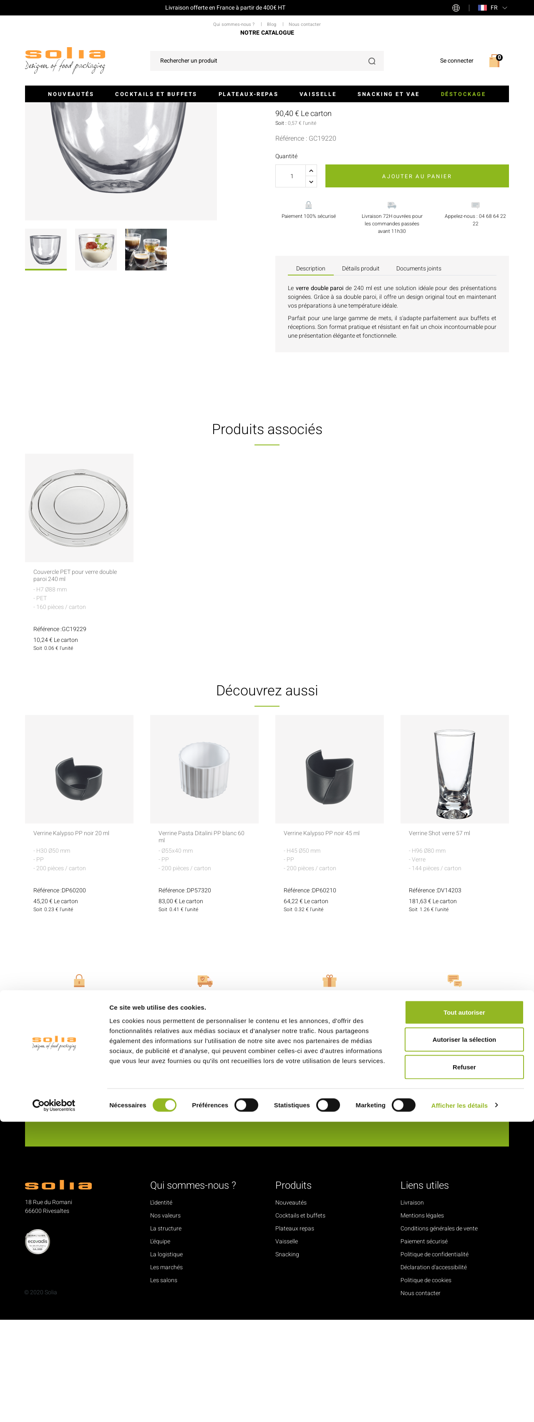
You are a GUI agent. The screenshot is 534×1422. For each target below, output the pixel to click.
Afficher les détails (459, 1405)
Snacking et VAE (389, 94)
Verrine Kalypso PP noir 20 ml (77, 936)
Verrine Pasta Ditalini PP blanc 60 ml (203, 940)
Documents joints (418, 370)
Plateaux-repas (248, 94)
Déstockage (463, 94)
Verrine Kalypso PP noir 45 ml (327, 936)
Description (310, 370)
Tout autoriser (464, 1312)
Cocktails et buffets (156, 94)
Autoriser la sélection (464, 1340)
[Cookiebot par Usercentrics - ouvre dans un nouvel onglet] (54, 1405)
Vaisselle (318, 94)
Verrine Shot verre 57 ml (444, 936)
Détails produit (361, 370)
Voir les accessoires (311, 188)
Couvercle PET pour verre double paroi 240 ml (70, 679)
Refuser (464, 1367)
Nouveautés (71, 94)
